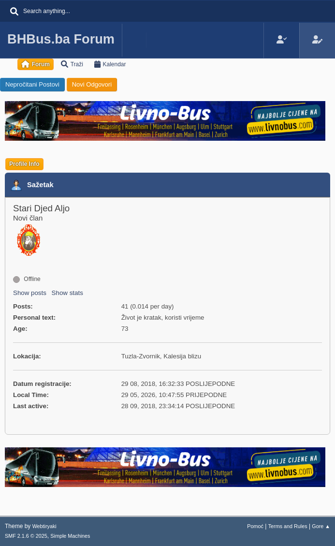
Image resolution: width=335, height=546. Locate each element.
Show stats (67, 292)
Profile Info (24, 164)
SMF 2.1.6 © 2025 (26, 536)
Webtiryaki (44, 526)
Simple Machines (70, 536)
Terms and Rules (287, 526)
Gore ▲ (321, 526)
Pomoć (255, 526)
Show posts (29, 292)
